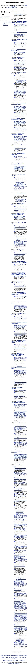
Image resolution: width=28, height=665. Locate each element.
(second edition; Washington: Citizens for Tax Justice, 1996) (20, 406)
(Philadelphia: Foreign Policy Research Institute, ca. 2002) (20, 428)
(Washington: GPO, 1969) (20, 444)
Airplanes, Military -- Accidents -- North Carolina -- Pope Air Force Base (18, 293)
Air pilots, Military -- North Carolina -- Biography (18, 119)
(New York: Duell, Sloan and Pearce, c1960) (20, 43)
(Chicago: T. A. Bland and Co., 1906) (20, 547)
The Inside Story (22, 660)
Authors (16, 657)
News (8, 660)
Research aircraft (6, 21)
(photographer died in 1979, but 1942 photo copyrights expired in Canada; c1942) (20, 307)
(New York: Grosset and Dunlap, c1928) (20, 138)
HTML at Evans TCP (20, 641)
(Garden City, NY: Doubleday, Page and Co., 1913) (19, 489)
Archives (16, 660)
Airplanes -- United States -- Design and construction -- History (19, 22)
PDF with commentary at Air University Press (21, 81)
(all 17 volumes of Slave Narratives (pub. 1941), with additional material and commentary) (20, 628)
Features (11, 660)
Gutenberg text (19, 580)
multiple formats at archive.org (20, 514)
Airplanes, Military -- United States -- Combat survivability (19, 262)
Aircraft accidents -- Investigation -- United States (18, 250)
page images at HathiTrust (21, 82)
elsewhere (6, 17)
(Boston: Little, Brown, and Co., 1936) (20, 479)
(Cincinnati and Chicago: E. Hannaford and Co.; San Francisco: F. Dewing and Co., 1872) (20, 518)
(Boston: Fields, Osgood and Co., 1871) (20, 496)
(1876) (20, 383)
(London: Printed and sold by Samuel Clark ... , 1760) (20, 617)
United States (5, 25)
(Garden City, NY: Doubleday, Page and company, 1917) (20, 62)
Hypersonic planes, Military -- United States (18, 282)
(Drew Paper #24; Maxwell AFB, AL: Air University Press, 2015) (20, 208)
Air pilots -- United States (22, 32)
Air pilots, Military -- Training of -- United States (18, 214)
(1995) (20, 317)
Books (4, 660)
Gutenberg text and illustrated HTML (20, 88)
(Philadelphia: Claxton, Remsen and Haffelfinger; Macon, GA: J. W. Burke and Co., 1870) (20, 604)
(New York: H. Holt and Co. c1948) (20, 469)
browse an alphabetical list (11, 7)
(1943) (19, 217)
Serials (14, 658)
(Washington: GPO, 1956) (20, 414)
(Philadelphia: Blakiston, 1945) (20, 157)
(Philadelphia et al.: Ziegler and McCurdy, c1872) (20, 525)
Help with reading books (5, 655)
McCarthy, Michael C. (21, 192)
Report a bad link (14, 655)
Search (6, 657)
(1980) (20, 326)
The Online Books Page (14, 2)
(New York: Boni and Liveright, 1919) (20, 590)
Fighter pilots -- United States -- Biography (18, 73)
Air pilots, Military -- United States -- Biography (18, 58)
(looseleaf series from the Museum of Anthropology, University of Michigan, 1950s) (20, 395)
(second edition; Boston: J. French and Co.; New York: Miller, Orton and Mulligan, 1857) (20, 644)
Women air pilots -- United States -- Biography (18, 134)
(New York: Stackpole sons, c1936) (19, 35)
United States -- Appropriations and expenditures (18, 402)
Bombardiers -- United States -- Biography (18, 314)
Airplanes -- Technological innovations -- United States (18, 367)
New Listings (11, 657)
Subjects (24, 657)
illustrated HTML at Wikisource (20, 237)
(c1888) (20, 594)
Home (3, 657)
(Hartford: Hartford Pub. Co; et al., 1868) (20, 536)
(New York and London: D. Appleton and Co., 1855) (20, 565)
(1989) (19, 285)
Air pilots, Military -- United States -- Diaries (18, 163)
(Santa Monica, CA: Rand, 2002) (20, 436)
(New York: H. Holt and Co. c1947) (20, 473)
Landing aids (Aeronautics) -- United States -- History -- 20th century (17, 354)
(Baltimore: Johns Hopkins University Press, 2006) (20, 346)
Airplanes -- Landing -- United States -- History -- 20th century (18, 341)
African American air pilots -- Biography (18, 50)
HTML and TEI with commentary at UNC (20, 640)
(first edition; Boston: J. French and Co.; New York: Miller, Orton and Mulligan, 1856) (20, 583)
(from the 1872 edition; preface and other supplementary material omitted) (20, 529)
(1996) (20, 276)
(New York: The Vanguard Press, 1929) (20, 483)
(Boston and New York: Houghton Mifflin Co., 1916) (20, 187)
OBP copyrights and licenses (13, 663)
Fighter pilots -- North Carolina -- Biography (18, 104)
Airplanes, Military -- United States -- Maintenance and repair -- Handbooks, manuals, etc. (18, 273)
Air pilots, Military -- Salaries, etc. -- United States (18, 204)
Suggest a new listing (23, 655)
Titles (20, 657)
